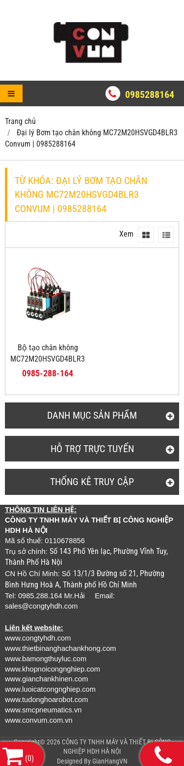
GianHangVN (110, 761)
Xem (126, 234)
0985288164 (149, 94)
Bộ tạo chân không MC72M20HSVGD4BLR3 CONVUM (47, 359)
